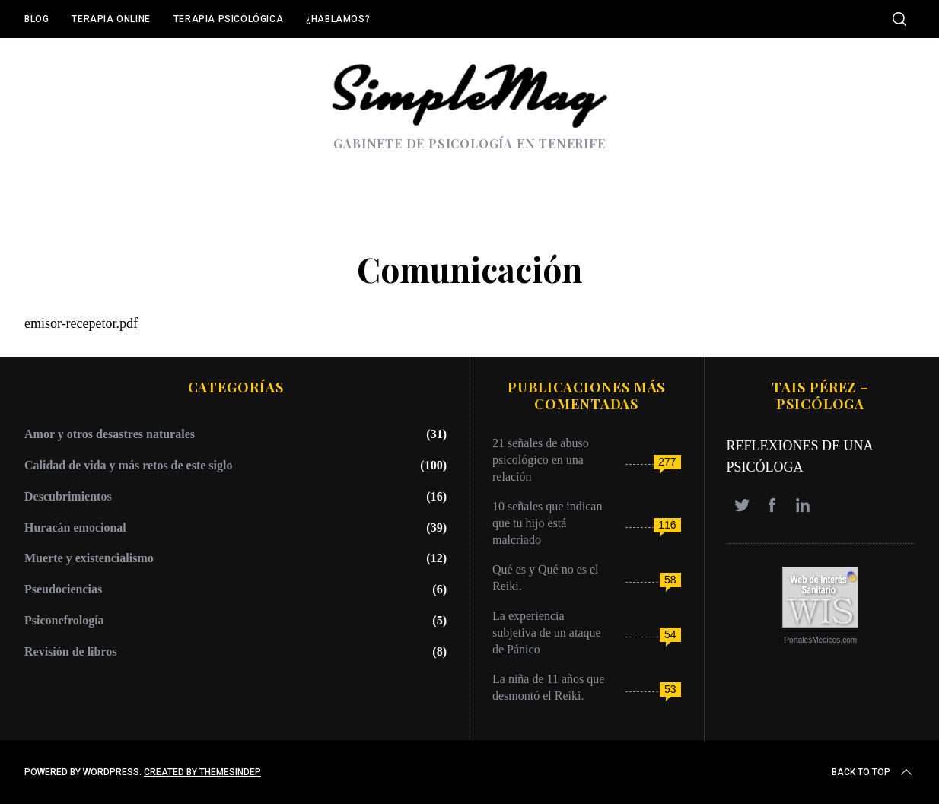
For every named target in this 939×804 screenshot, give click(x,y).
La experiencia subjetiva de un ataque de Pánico (546, 632)
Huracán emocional (75, 527)
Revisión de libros (70, 651)
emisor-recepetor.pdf (81, 323)
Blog (36, 19)
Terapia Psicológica (228, 19)
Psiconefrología (64, 620)
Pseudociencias (63, 589)
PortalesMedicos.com (820, 640)
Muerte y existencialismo (89, 557)
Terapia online (111, 19)
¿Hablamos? (338, 19)
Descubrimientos (68, 496)
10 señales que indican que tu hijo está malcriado (547, 523)
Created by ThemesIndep (202, 772)
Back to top (873, 772)
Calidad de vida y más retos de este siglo (128, 465)
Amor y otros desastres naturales (109, 433)
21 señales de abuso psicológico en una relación (540, 460)
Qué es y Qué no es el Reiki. (545, 578)
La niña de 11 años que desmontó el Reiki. (548, 687)
